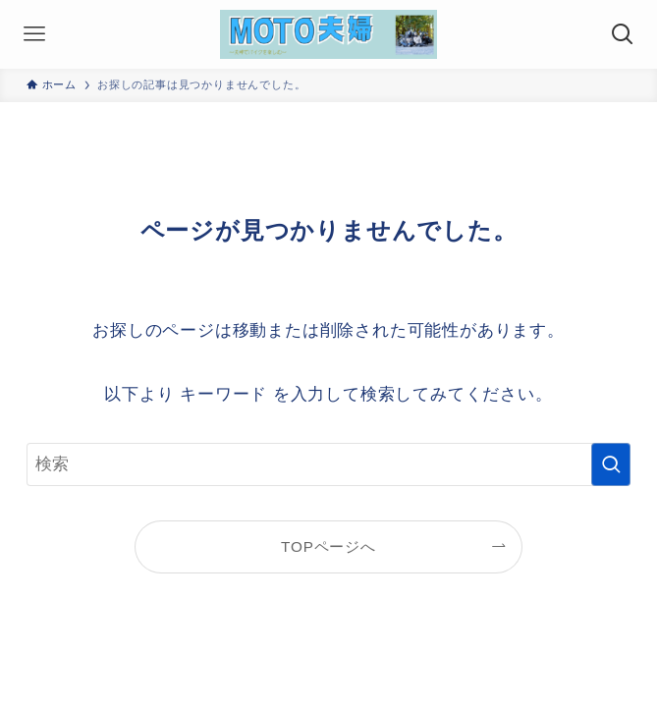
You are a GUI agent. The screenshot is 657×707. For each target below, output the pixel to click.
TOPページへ (328, 546)
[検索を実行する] (610, 464)
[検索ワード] (329, 464)
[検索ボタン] (622, 34)
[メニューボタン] (34, 34)
